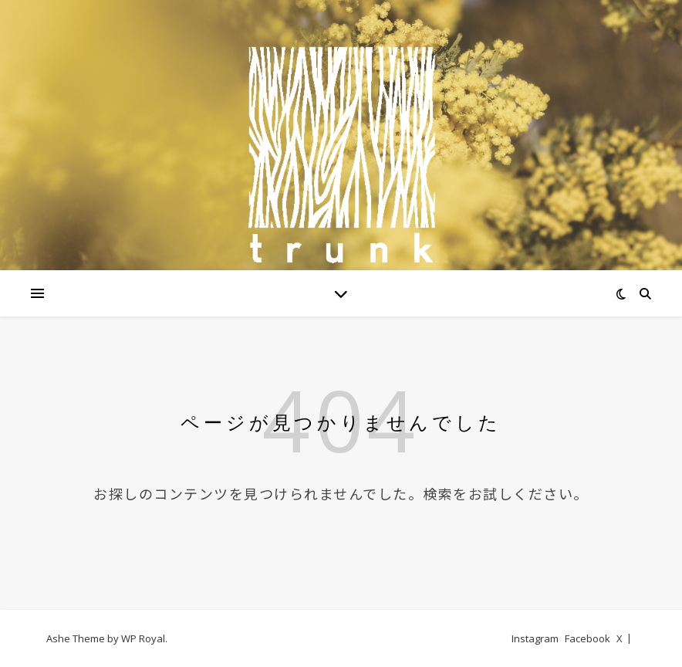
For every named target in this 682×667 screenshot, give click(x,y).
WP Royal (143, 638)
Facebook (587, 638)
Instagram (535, 638)
